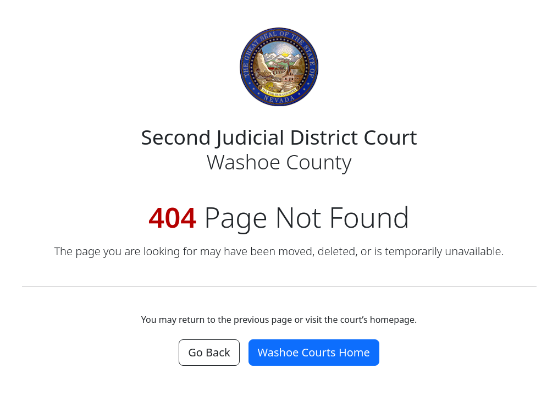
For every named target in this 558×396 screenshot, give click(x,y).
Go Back (209, 352)
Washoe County (279, 149)
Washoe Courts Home (314, 352)
